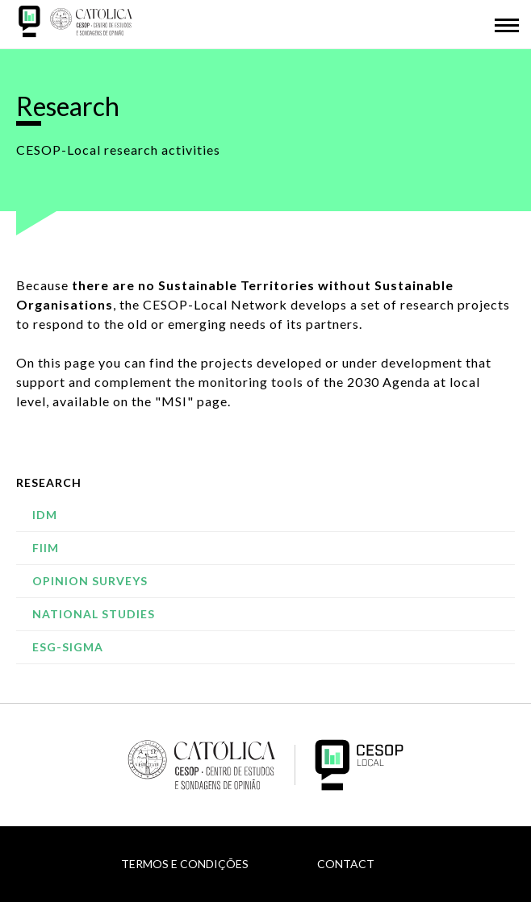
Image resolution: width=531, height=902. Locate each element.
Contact (345, 864)
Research (49, 482)
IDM (44, 515)
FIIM (45, 548)
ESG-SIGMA (67, 647)
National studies (93, 614)
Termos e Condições (185, 864)
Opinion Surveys (90, 581)
